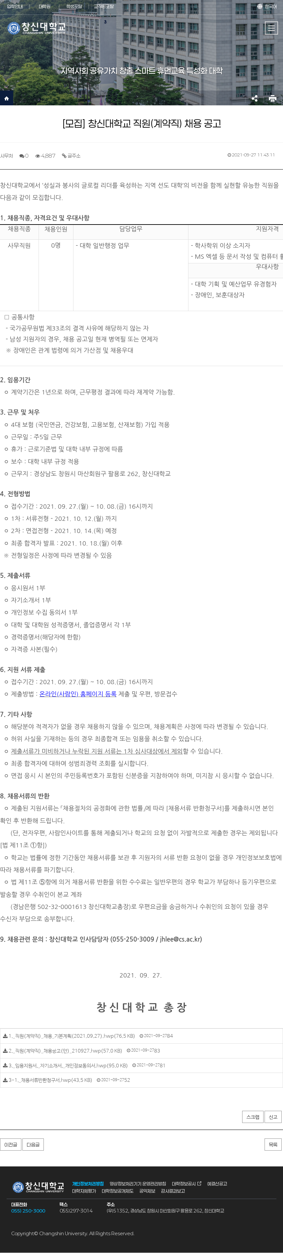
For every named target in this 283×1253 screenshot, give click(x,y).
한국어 (271, 6)
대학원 (44, 6)
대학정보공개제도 (117, 1191)
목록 (273, 1145)
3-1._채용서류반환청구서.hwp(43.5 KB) (51, 1080)
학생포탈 (74, 6)
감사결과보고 (173, 1191)
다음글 (33, 1145)
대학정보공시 (184, 1183)
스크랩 (252, 1117)
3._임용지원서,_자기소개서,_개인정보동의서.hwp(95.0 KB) (68, 1065)
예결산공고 (217, 1183)
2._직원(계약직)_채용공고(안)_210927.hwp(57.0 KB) (66, 1051)
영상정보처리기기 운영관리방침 (138, 1183)
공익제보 (147, 1191)
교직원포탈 (104, 6)
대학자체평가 (84, 1191)
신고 (273, 1117)
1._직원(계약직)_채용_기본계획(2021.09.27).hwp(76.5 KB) (72, 1036)
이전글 (10, 1145)
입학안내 (15, 6)
